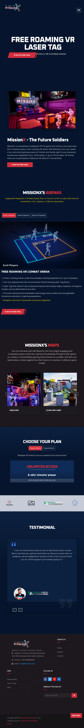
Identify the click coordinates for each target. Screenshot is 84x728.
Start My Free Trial (25, 55)
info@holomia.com (27, 665)
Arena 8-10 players (39, 215)
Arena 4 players (9, 215)
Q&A (9, 688)
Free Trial (76, 716)
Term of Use (11, 684)
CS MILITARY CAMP (53, 411)
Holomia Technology (28, 719)
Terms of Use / (26, 722)
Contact (60, 657)
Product (60, 653)
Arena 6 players (23, 215)
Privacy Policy (12, 680)
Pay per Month (48, 449)
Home (59, 649)
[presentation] (14, 611)
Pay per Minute (35, 449)
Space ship (14, 411)
